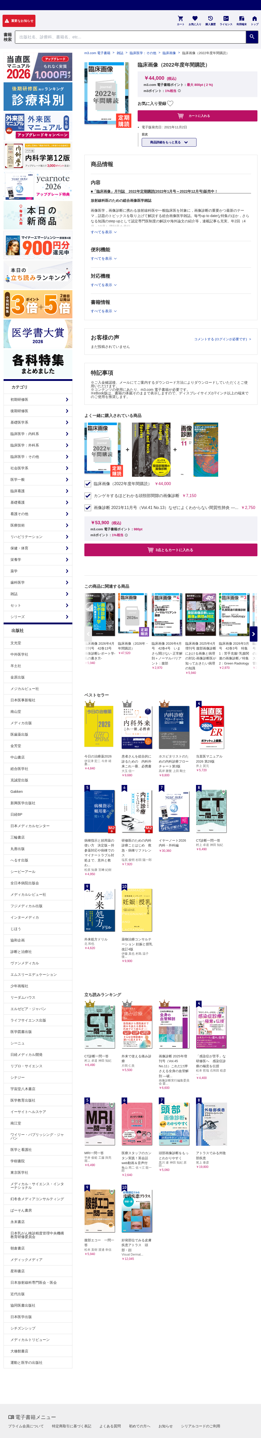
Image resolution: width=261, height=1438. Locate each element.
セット (15, 605)
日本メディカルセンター (30, 826)
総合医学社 (19, 769)
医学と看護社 (21, 1150)
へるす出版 (19, 860)
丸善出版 (17, 849)
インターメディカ (24, 917)
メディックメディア (26, 1260)
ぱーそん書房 (21, 1210)
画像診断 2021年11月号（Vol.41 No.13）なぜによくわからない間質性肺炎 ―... (166, 508)
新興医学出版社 (22, 803)
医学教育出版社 (22, 1100)
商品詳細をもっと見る (165, 142)
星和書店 (17, 1271)
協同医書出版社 (22, 1305)
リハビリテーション (26, 537)
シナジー (17, 1077)
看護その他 (19, 514)
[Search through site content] (130, 37)
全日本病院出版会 (24, 883)
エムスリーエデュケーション (33, 974)
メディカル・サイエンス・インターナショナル (37, 1185)
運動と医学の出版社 (26, 1362)
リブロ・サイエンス (26, 1066)
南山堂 (15, 711)
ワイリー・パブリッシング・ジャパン (37, 1136)
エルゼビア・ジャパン (28, 1009)
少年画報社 (19, 986)
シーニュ (17, 1043)
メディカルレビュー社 (28, 894)
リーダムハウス (22, 997)
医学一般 (17, 479)
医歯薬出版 (19, 734)
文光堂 (15, 643)
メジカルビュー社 (24, 689)
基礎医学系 (19, 422)
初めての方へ (139, 1426)
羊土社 (15, 666)
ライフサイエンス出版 (28, 1020)
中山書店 (17, 757)
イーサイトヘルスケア (28, 1112)
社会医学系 (19, 468)
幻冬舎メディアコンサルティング (37, 1199)
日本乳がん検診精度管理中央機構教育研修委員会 (37, 1235)
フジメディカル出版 (26, 906)
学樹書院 (17, 1161)
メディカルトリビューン (30, 1340)
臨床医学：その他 (24, 457)
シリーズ (17, 617)
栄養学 (15, 560)
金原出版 (17, 677)
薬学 (14, 571)
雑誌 (14, 594)
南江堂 (15, 1123)
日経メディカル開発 (26, 1055)
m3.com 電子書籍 (97, 53)
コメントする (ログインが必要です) (221, 339)
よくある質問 (110, 1426)
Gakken (16, 792)
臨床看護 (17, 491)
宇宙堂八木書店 (22, 1089)
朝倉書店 (17, 1248)
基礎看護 (17, 502)
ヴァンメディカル (24, 963)
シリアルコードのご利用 (200, 1426)
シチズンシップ (22, 1328)
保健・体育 (19, 548)
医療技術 (17, 525)
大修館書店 (19, 1351)
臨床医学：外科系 (24, 445)
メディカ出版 (21, 723)
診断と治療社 (21, 952)
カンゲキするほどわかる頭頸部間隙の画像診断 (136, 496)
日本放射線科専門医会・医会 (33, 1282)
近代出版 (17, 1294)
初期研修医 (19, 399)
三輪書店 (17, 837)
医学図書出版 (21, 1032)
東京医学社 (19, 1172)
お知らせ (166, 1426)
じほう (15, 929)
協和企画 (17, 940)
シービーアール (22, 872)
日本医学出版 (21, 1317)
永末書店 (17, 1222)
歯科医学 (17, 582)
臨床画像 (169, 53)
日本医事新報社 (22, 700)
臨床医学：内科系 (24, 434)
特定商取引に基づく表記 (71, 1426)
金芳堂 (15, 746)
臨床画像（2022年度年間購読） (123, 484)
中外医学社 (19, 654)
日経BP (16, 814)
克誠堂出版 (19, 780)
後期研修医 (19, 411)
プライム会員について (26, 1426)
